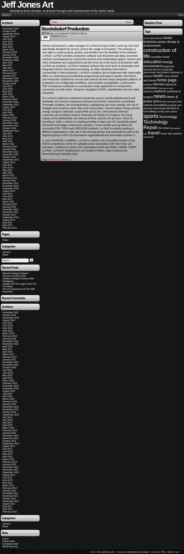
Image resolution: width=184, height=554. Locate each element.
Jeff (55, 33)
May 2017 (7, 65)
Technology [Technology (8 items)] (168, 117)
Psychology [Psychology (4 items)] (159, 108)
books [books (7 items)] (168, 38)
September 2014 (10, 131)
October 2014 (9, 128)
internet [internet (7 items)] (158, 84)
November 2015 (10, 102)
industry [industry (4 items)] (147, 84)
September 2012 (10, 188)
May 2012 (7, 199)
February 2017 (9, 73)
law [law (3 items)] (161, 88)
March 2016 (8, 96)
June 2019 (7, 41)
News (5, 255)
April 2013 (7, 172)
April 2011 (7, 225)
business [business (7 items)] (150, 42)
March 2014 (8, 144)
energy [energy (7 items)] (167, 62)
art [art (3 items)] (144, 38)
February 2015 (9, 117)
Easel (145, 552)
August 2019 (8, 36)
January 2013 (9, 180)
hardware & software (59, 159)
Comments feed (10, 544)
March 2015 (8, 115)
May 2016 (7, 91)
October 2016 (9, 83)
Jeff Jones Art (108, 552)
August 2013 (8, 162)
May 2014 (7, 138)
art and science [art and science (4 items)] (154, 38)
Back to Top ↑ (174, 552)
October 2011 (9, 214)
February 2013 (9, 178)
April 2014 (7, 141)
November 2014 (10, 125)
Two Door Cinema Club (14, 276)
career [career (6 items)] (161, 42)
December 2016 (10, 78)
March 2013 (8, 175)
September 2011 (10, 217)
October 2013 (9, 157)
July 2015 (7, 110)
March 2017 (8, 70)
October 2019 (9, 31)
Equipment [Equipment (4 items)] (168, 66)
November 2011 (10, 212)
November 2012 (10, 186)
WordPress (133, 552)
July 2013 (7, 165)
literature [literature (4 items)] (148, 91)
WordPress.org (9, 546)
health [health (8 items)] (158, 76)
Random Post (153, 23)
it (70, 159)
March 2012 (8, 201)
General (6, 252)
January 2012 (9, 207)
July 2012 (7, 193)
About (6, 15)
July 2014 (7, 133)
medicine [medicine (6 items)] (160, 91)
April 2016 (7, 94)
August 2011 (8, 220)
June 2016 (7, 89)
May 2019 (7, 44)
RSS (180, 15)
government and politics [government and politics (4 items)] (156, 72)
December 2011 (10, 209)
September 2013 (10, 159)
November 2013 (10, 154)
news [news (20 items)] (159, 96)
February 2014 (9, 146)
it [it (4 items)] (158, 88)
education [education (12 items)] (152, 61)
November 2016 (10, 81)
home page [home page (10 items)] (167, 80)
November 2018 (10, 60)
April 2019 (7, 47)
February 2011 (9, 228)
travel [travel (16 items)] (154, 132)
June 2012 (7, 196)
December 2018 (10, 57)
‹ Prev (53, 22)
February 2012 (9, 204)
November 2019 (10, 28)
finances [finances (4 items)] (148, 69)
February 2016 (9, 99)
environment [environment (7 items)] (152, 66)
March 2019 (8, 49)
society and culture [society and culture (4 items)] (167, 111)
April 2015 (7, 112)
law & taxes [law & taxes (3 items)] (168, 88)
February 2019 (9, 52)
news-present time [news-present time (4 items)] (172, 101)
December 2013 (10, 152)
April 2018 (7, 62)
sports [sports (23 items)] (150, 116)
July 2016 (7, 86)
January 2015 (9, 120)
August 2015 (8, 107)
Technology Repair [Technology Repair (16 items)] (155, 124)
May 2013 (7, 170)
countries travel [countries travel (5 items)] (160, 56)
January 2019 (9, 55)
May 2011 (7, 222)
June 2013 (7, 167)
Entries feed (8, 541)
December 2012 (10, 183)
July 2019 (7, 39)
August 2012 (8, 191)
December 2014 (10, 123)
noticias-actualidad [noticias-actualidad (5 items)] (155, 105)
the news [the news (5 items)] (163, 128)
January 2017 (9, 76)
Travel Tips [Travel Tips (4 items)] (166, 133)
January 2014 (9, 149)
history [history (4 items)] (167, 76)
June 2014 (7, 136)
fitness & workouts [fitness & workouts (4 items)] (163, 69)
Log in (5, 538)
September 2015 (10, 104)
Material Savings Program (15, 273)
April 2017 (7, 68)
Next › (129, 22)
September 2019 (10, 34)
